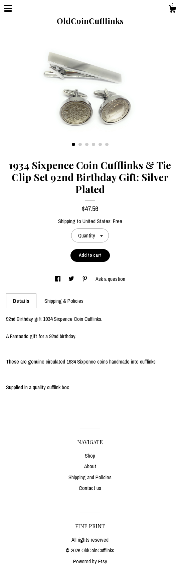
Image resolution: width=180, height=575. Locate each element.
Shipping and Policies (90, 477)
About (90, 466)
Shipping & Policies (63, 301)
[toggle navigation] (8, 8)
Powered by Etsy (90, 561)
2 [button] (80, 144)
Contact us (90, 488)
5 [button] (100, 144)
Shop (90, 455)
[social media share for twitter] (71, 278)
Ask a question (110, 278)
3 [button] (86, 144)
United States (96, 221)
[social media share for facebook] (58, 278)
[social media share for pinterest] (85, 278)
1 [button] (73, 144)
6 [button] (107, 144)
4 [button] (93, 144)
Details (21, 301)
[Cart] (172, 10)
